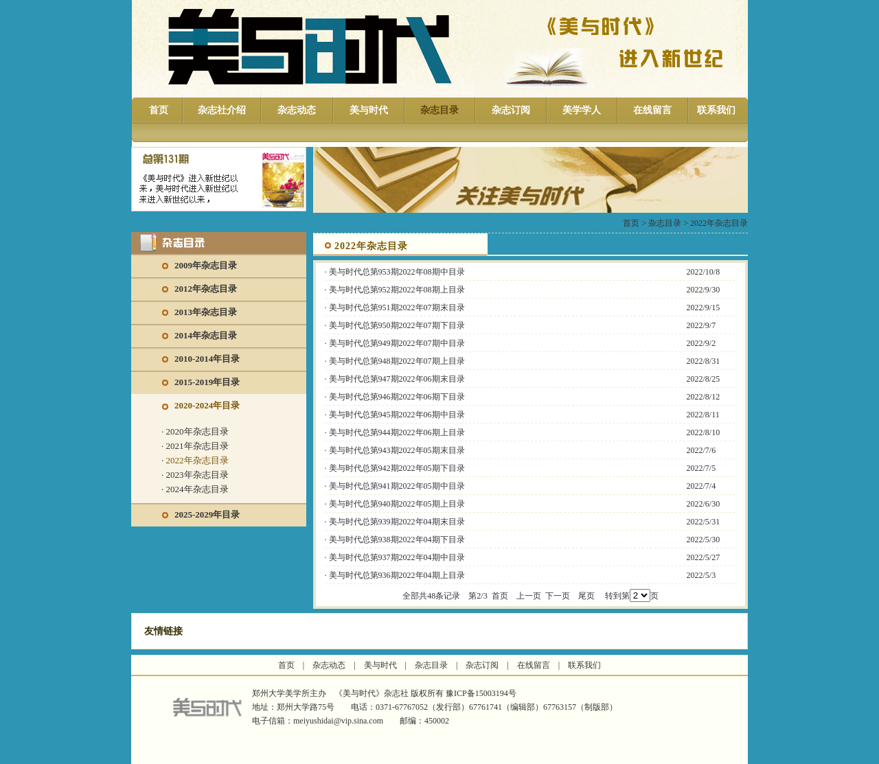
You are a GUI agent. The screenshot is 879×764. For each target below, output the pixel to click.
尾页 (586, 596)
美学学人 (581, 110)
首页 (158, 110)
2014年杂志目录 (205, 335)
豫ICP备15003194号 (481, 693)
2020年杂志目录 (197, 431)
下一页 (557, 596)
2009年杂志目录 (205, 265)
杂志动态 (296, 110)
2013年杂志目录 (205, 312)
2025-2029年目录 (207, 514)
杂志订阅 (511, 110)
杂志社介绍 (222, 110)
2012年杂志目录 (205, 288)
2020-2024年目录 (207, 405)
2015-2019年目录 (207, 382)
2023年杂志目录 (197, 475)
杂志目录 (439, 110)
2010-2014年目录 (207, 359)
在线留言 (652, 110)
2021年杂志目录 (197, 446)
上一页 (528, 596)
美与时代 (369, 110)
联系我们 (716, 110)
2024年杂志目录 (197, 489)
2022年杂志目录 (197, 460)
